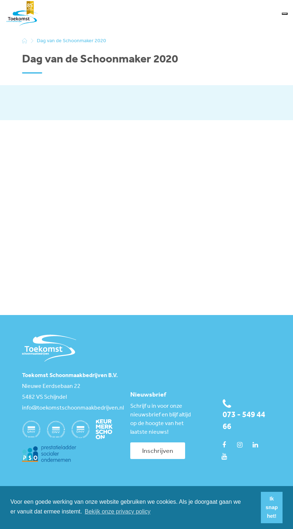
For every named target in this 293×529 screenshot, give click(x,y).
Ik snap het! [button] (272, 507)
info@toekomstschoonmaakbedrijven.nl (70, 408)
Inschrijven (157, 451)
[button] (253, 508)
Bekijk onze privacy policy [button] (117, 511)
